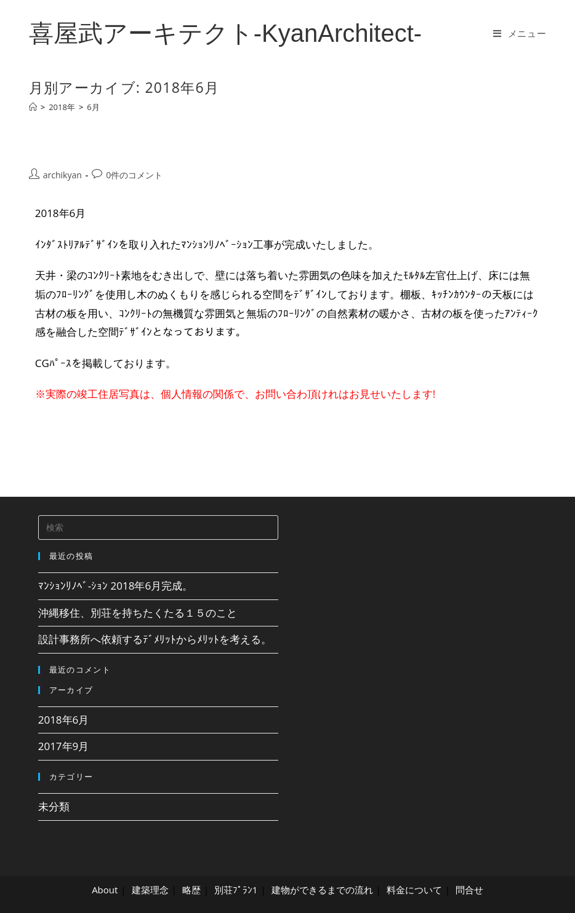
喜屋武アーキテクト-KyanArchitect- (225, 33)
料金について (414, 889)
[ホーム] (33, 107)
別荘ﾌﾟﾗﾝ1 (236, 889)
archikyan (62, 175)
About (105, 889)
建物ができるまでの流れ (322, 889)
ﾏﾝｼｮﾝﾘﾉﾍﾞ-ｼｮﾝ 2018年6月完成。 (115, 586)
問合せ (469, 889)
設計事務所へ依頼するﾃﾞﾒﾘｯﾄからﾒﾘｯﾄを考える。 (154, 639)
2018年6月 (63, 720)
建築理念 (150, 889)
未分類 (54, 806)
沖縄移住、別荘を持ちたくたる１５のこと (137, 613)
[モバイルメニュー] (520, 33)
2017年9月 (63, 746)
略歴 (191, 889)
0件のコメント (134, 175)
